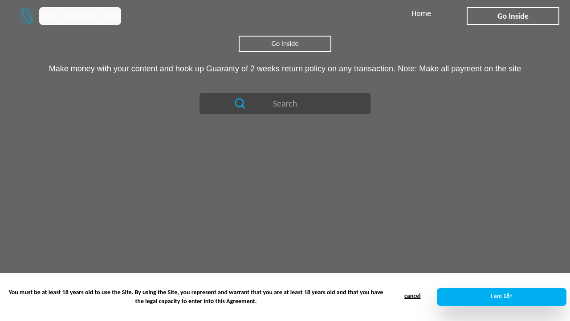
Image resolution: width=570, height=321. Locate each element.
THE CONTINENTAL (80, 15)
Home (421, 13)
